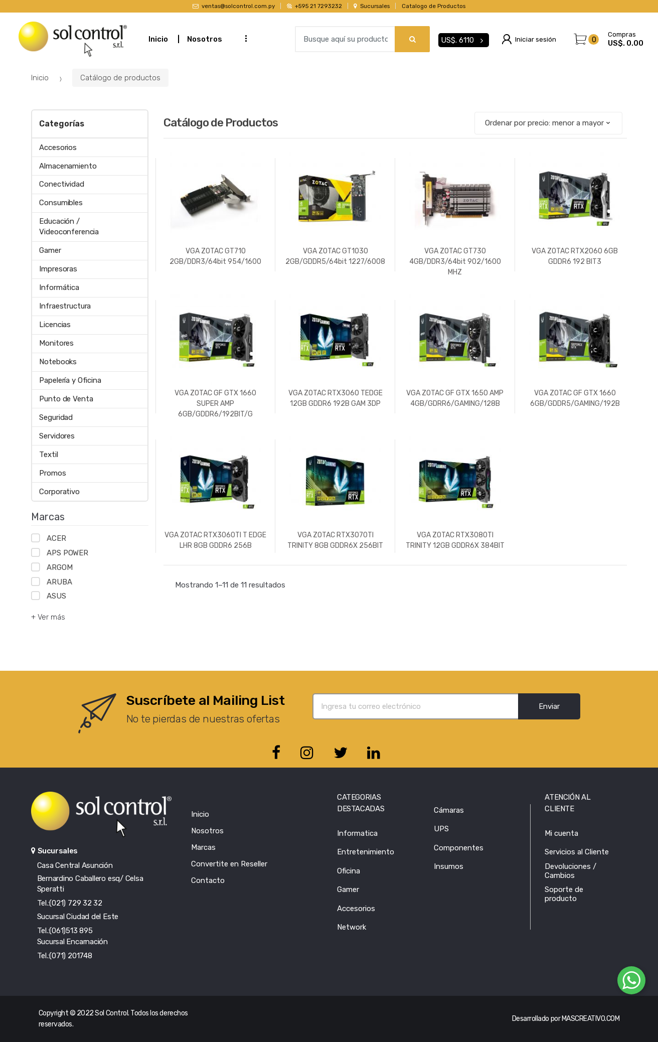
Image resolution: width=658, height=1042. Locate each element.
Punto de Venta (66, 398)
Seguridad (56, 417)
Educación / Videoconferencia (69, 226)
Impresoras (58, 268)
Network (351, 927)
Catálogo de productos (120, 77)
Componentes (458, 847)
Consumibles (60, 202)
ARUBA (59, 581)
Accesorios (58, 147)
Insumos (448, 866)
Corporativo (59, 491)
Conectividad (61, 184)
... (243, 38)
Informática (59, 287)
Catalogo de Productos (433, 6)
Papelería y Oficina (70, 380)
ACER (56, 538)
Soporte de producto (564, 894)
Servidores (57, 435)
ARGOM (59, 567)
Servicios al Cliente (577, 851)
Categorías (61, 123)
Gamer (50, 250)
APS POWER (67, 552)
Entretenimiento (365, 851)
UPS (441, 828)
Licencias (55, 324)
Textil (48, 454)
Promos (52, 473)
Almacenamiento (67, 166)
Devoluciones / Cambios (570, 871)
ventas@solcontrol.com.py (234, 6)
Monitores (56, 343)
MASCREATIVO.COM (591, 1018)
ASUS (56, 596)
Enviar (549, 706)
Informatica (357, 833)
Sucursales (372, 6)
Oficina (348, 870)
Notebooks (58, 361)
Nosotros (204, 39)
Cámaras (449, 810)
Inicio (158, 39)
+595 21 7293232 (314, 6)
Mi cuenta (561, 833)
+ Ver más (48, 617)
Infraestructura (65, 306)
